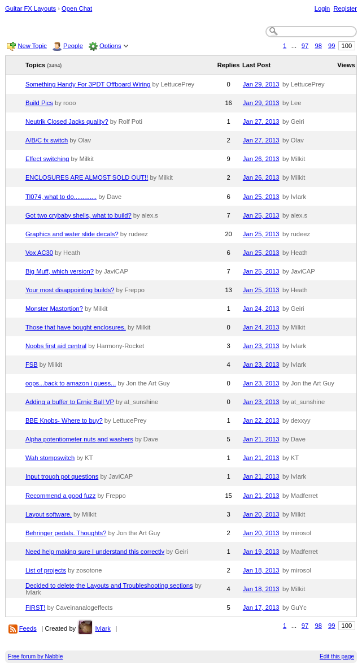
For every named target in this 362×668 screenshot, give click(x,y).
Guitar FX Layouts (30, 8)
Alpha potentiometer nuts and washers (79, 439)
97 (305, 45)
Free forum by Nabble (35, 656)
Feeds (28, 628)
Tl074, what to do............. (61, 196)
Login (322, 8)
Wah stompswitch (50, 457)
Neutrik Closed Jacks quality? (66, 121)
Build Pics (39, 102)
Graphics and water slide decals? (72, 234)
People (73, 45)
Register (345, 8)
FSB (31, 364)
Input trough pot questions (61, 476)
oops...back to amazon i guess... (70, 383)
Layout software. (48, 514)
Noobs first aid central (55, 345)
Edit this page (337, 656)
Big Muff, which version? (59, 271)
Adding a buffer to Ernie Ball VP (69, 401)
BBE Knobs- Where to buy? (64, 420)
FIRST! (35, 607)
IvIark (102, 628)
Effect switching (47, 158)
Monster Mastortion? (54, 308)
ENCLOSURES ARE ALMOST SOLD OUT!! (86, 177)
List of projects (45, 570)
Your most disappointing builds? (70, 290)
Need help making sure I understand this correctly (94, 551)
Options (110, 45)
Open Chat (77, 8)
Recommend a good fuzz (60, 495)
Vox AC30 (39, 252)
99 (331, 45)
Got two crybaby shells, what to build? (78, 215)
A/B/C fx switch (46, 140)
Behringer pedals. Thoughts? (65, 533)
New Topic (32, 45)
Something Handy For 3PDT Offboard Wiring (88, 84)
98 (318, 45)
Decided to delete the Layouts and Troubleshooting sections (109, 585)
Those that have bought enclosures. (75, 327)
